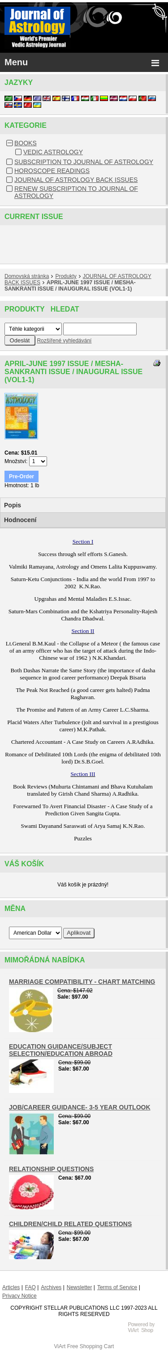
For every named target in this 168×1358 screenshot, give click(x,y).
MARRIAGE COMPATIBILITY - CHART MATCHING (82, 981)
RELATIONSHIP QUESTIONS (51, 1168)
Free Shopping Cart (90, 1346)
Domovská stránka (26, 276)
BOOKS (25, 143)
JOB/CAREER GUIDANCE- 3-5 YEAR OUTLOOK (80, 1107)
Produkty (65, 276)
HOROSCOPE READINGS (52, 170)
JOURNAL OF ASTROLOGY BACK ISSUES (76, 179)
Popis (12, 505)
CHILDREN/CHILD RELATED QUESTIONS (70, 1223)
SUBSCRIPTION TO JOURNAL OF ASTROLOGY (83, 161)
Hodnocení (20, 519)
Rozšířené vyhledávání (64, 340)
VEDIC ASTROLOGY (53, 152)
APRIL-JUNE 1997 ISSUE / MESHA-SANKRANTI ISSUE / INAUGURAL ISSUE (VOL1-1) (70, 285)
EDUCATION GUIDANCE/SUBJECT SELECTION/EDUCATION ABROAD (60, 1050)
